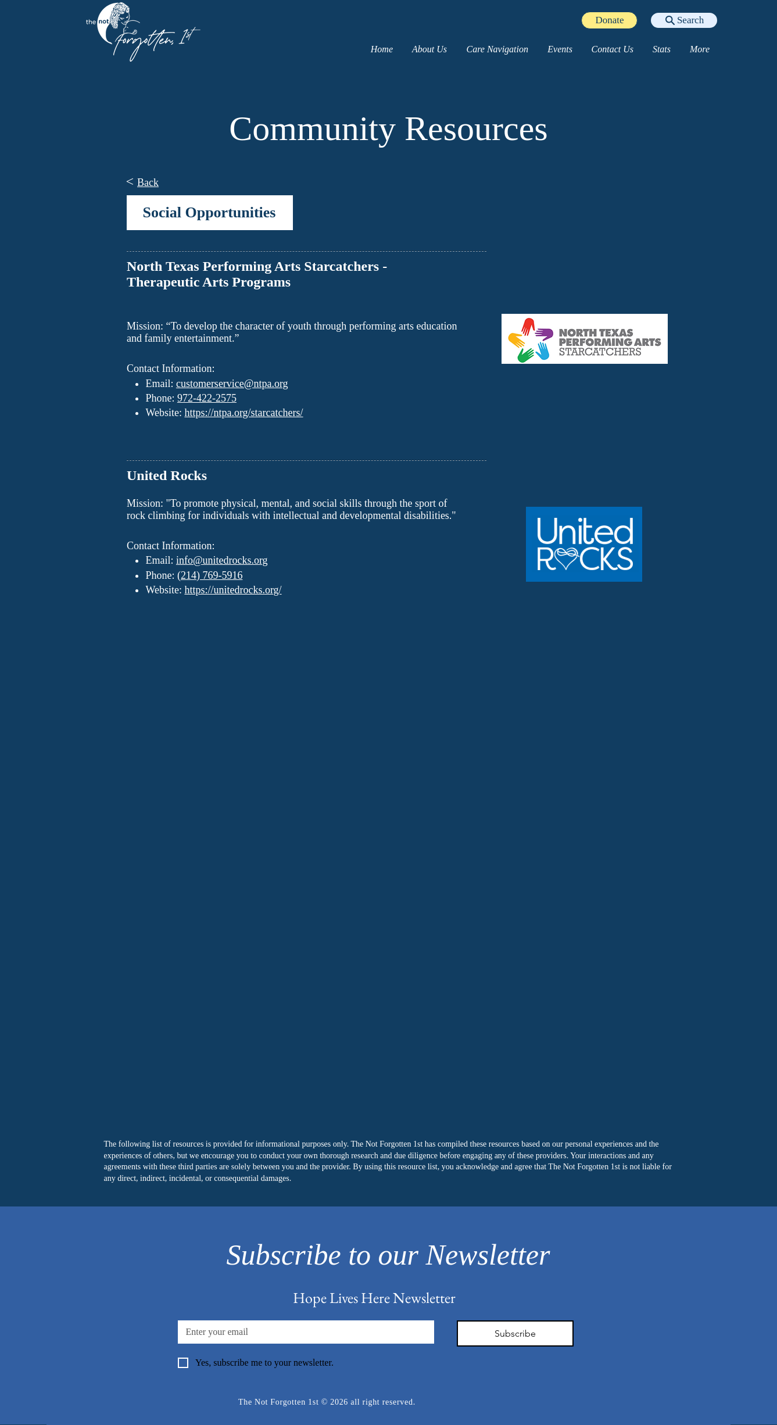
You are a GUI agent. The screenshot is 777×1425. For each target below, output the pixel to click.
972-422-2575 (206, 398)
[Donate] (609, 20)
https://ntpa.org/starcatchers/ (243, 412)
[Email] (302, 1332)
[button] (429, 49)
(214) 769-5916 (209, 575)
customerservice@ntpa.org (232, 383)
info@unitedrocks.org (221, 560)
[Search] (684, 20)
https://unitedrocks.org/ (232, 590)
